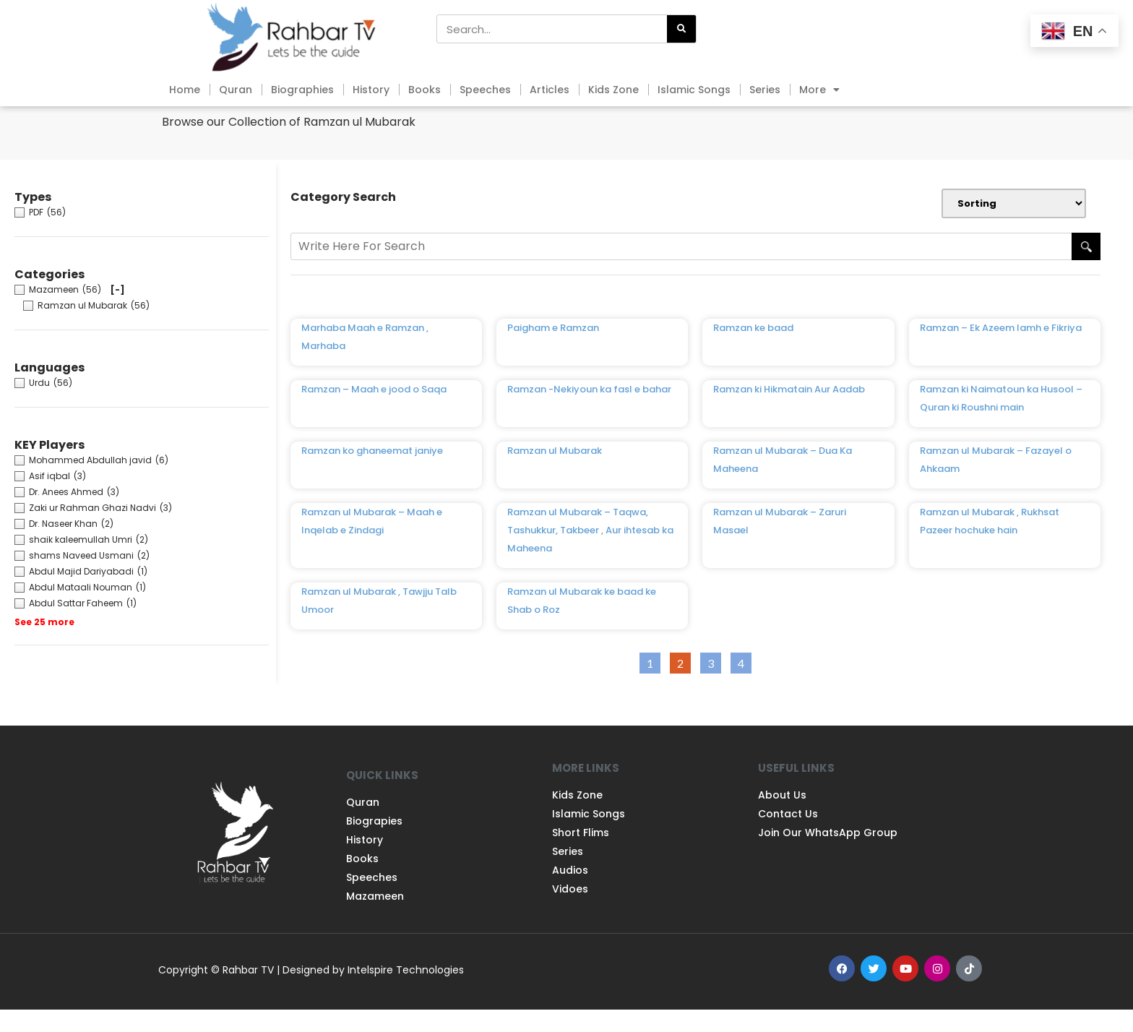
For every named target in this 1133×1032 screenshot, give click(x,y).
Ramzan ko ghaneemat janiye (372, 473)
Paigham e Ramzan (553, 350)
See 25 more (44, 644)
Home (184, 89)
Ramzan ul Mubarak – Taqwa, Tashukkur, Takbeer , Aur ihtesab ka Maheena (590, 552)
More (819, 89)
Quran (235, 89)
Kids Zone (613, 89)
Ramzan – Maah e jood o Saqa (374, 411)
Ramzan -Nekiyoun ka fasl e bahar (589, 411)
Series (764, 89)
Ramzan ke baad (753, 350)
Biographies (302, 89)
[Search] (681, 29)
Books (424, 89)
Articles (549, 89)
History (371, 89)
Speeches (485, 89)
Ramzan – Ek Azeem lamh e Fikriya (1001, 350)
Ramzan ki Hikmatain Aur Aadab (789, 411)
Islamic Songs (694, 89)
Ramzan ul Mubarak (554, 473)
